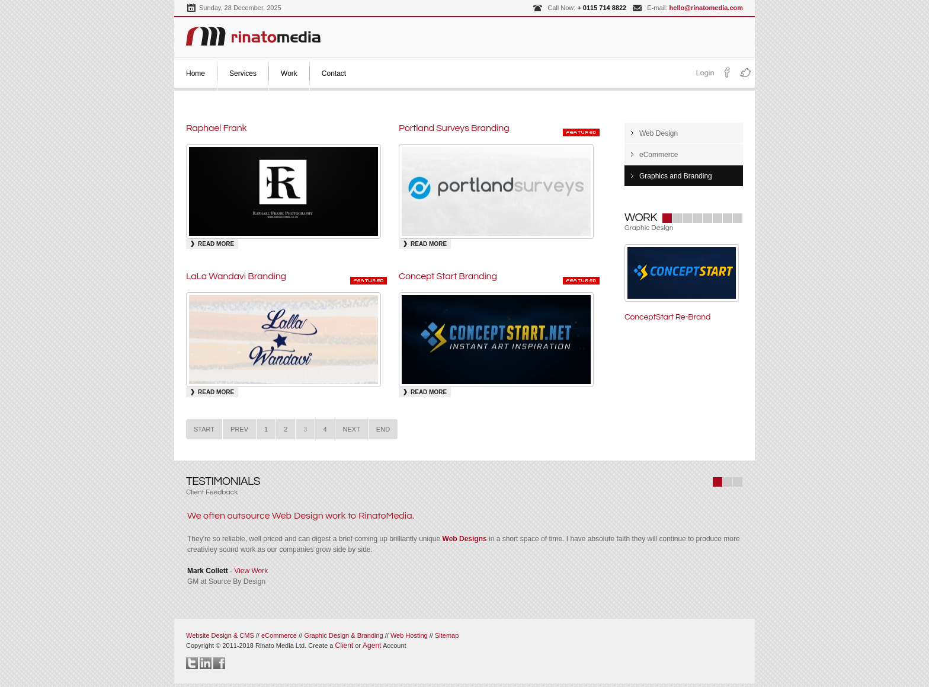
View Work (251, 571)
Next (351, 429)
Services (243, 73)
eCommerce (658, 155)
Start (204, 429)
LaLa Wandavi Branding (236, 276)
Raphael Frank (216, 128)
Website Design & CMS (220, 635)
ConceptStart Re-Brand (667, 317)
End (383, 429)
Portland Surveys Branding (454, 128)
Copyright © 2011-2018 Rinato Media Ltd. (260, 645)
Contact (334, 73)
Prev (239, 429)
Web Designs (465, 539)
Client (344, 645)
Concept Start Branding (448, 276)
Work (289, 73)
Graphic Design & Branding (344, 635)
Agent (372, 645)
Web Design (658, 133)
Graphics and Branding (675, 176)
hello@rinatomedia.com (706, 7)
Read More (216, 244)
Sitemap (447, 635)
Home (195, 73)
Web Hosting (409, 635)
